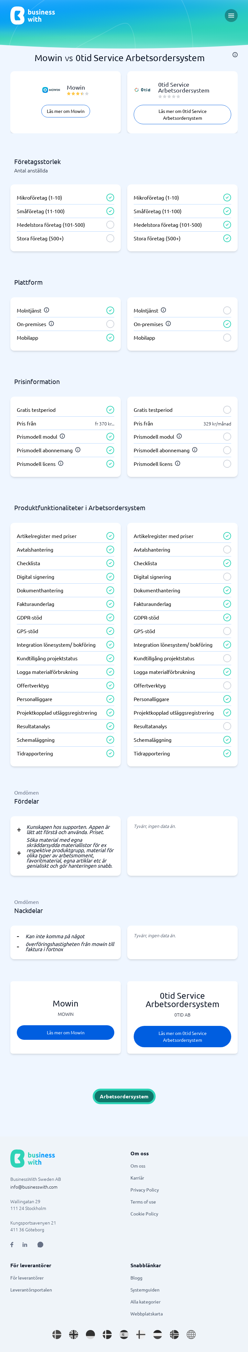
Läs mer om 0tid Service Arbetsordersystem (183, 114)
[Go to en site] (191, 1334)
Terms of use (143, 1201)
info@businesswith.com (33, 1186)
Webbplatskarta (146, 1313)
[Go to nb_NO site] (174, 1334)
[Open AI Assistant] (40, 1244)
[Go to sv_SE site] (56, 1334)
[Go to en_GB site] (73, 1334)
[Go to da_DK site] (107, 1334)
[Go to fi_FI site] (140, 1334)
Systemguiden (145, 1289)
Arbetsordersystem (124, 1096)
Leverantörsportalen (31, 1289)
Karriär (137, 1178)
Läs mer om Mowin (66, 111)
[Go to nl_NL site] (157, 1334)
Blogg (136, 1278)
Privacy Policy (144, 1190)
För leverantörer (27, 1278)
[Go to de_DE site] (90, 1334)
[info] (235, 54)
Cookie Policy (144, 1213)
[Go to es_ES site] (124, 1334)
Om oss (137, 1166)
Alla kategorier (145, 1301)
